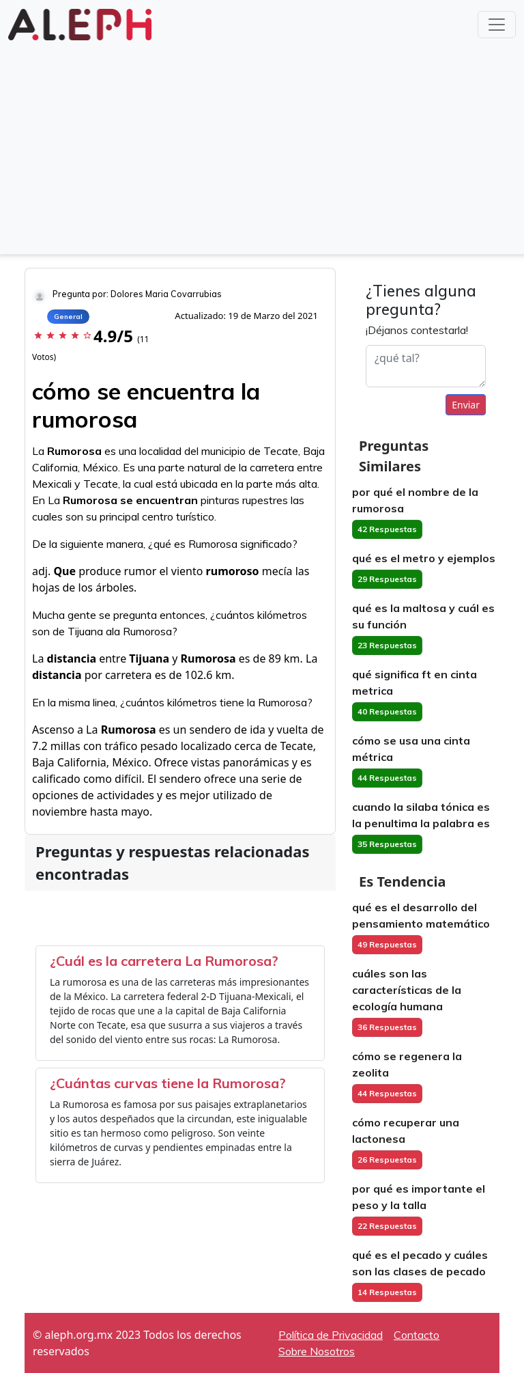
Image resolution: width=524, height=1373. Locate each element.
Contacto (416, 1335)
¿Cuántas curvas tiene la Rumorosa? (168, 1083)
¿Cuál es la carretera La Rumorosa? (164, 960)
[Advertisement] (262, 146)
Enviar (466, 404)
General (68, 316)
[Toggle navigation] (497, 24)
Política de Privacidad (330, 1335)
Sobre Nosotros (316, 1351)
